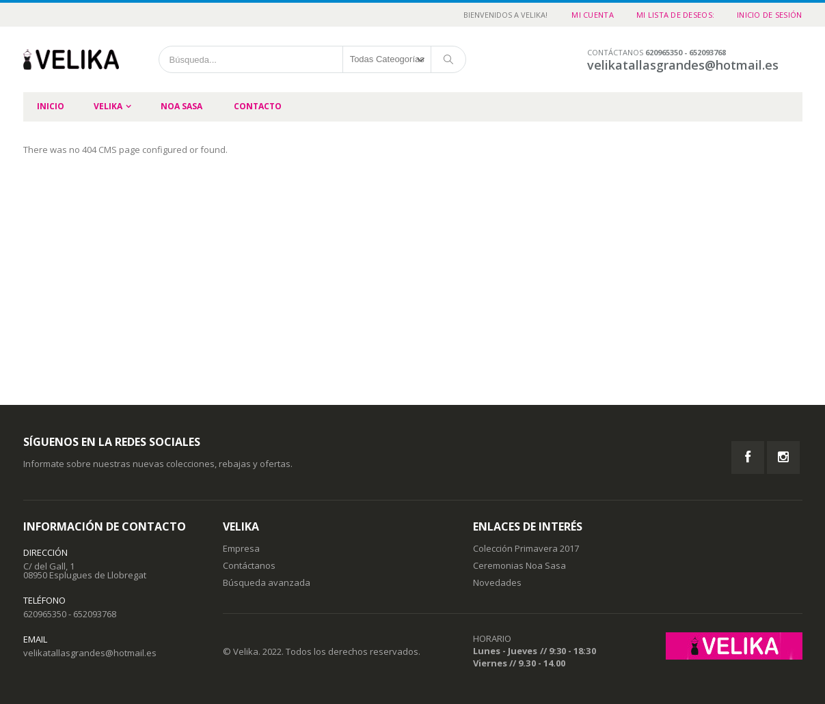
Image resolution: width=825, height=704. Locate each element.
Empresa (241, 548)
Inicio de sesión (769, 15)
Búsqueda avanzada (266, 582)
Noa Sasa (181, 106)
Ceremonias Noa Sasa (519, 565)
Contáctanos (249, 565)
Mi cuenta (592, 15)
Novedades (497, 582)
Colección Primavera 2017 (526, 548)
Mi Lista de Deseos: (675, 15)
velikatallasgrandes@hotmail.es (90, 653)
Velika (108, 106)
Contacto (258, 106)
